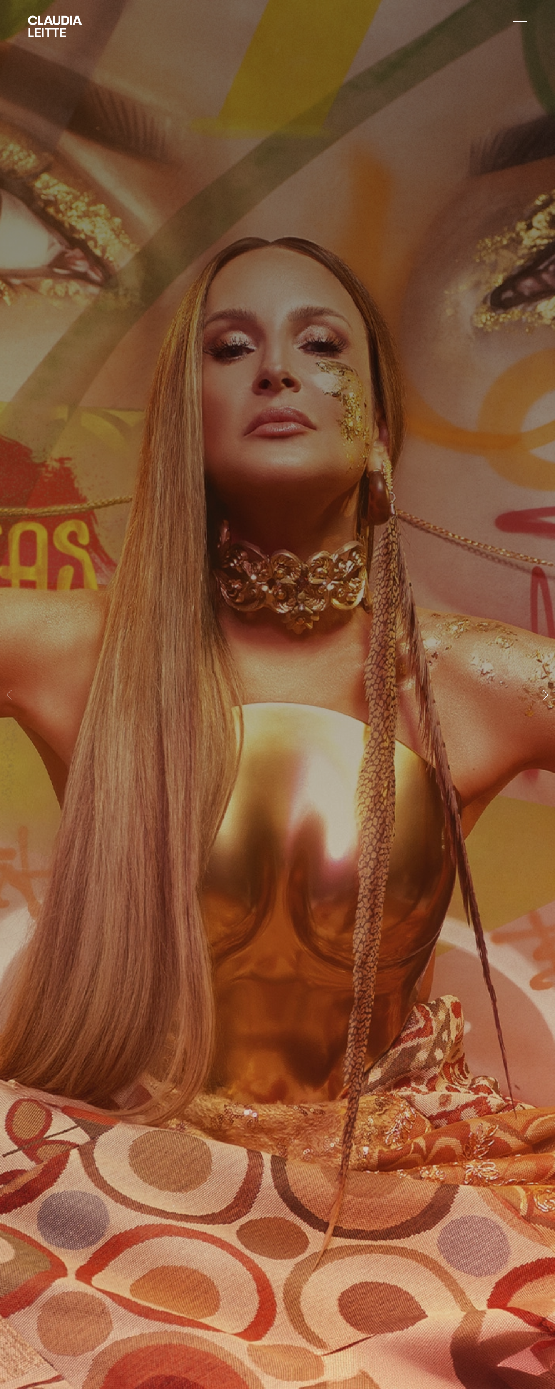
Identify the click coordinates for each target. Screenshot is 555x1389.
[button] (546, 694)
